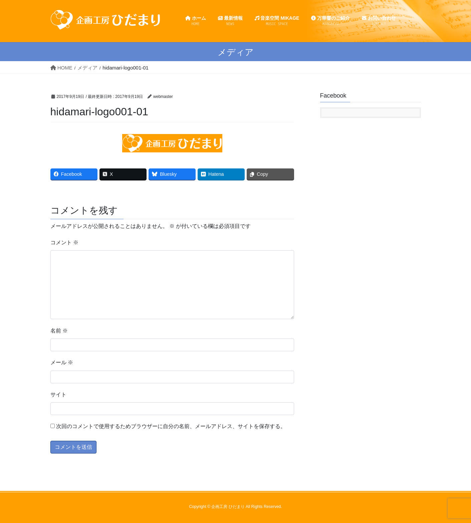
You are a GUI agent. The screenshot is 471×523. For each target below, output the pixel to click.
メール (61, 362)
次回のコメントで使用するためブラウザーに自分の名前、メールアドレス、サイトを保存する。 (171, 426)
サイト (58, 394)
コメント (64, 242)
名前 (59, 331)
